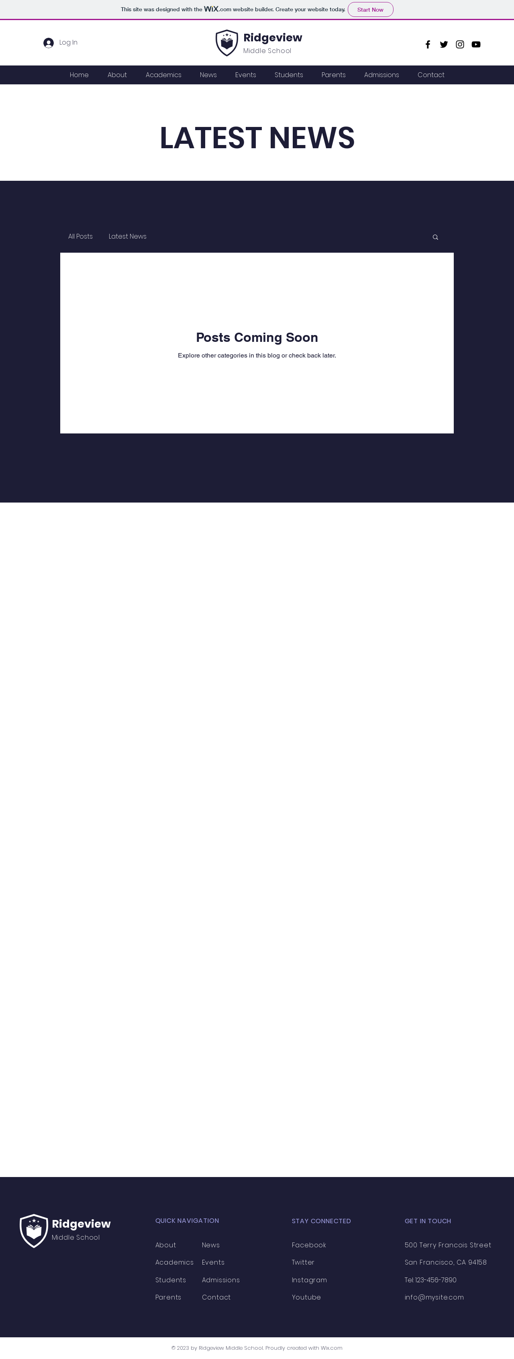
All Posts (80, 236)
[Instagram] (460, 44)
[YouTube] (476, 44)
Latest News (128, 236)
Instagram (309, 1280)
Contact (216, 1297)
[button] (435, 237)
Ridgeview (272, 37)
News (211, 1245)
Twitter (303, 1262)
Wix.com (332, 1348)
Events (213, 1262)
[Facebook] (427, 44)
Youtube (307, 1297)
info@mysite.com (434, 1297)
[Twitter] (444, 44)
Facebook (309, 1245)
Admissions (221, 1280)
